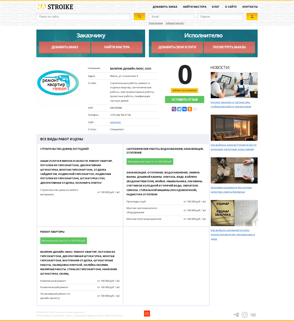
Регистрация (156, 23)
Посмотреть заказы (229, 47)
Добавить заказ (165, 6)
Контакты (250, 6)
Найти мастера (194, 6)
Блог (215, 6)
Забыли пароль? (175, 23)
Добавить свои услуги (177, 47)
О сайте (231, 6)
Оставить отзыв (185, 99)
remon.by (115, 122)
